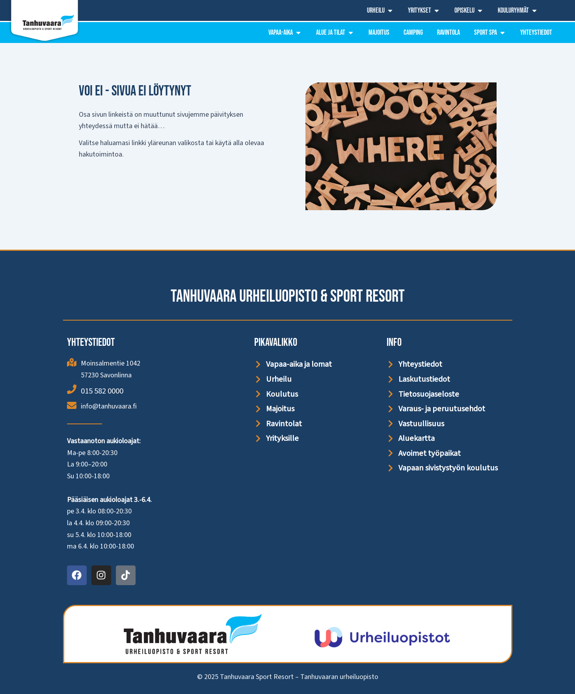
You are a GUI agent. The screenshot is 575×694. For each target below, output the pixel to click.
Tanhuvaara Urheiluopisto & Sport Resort (287, 295)
